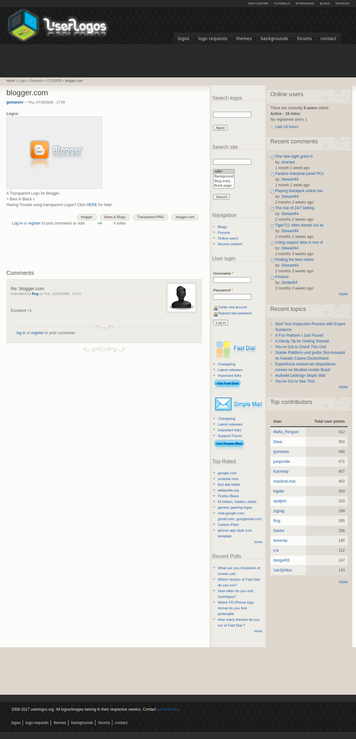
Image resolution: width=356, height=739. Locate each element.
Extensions (305, 3)
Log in (17, 223)
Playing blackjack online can (299, 191)
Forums (304, 38)
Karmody (281, 471)
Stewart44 (289, 179)
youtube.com (228, 479)
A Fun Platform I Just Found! (299, 335)
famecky (280, 540)
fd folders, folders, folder (237, 502)
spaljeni (279, 501)
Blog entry (223, 181)
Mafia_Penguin (286, 432)
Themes (244, 38)
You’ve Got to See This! (295, 381)
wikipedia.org (228, 490)
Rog (35, 294)
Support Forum (230, 436)
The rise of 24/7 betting (294, 208)
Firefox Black (228, 496)
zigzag (278, 511)
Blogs (325, 3)
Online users (228, 238)
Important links (229, 375)
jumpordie (281, 461)
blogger (87, 217)
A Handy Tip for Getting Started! (302, 341)
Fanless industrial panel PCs (299, 173)
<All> (223, 171)
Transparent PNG (150, 217)
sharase (288, 162)
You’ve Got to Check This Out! (300, 347)
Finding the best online (294, 259)
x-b (276, 550)
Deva (277, 442)
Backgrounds (275, 38)
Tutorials (282, 3)
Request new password (235, 313)
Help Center (258, 3)
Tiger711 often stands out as (299, 225)
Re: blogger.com (27, 288)
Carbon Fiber (228, 525)
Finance (282, 277)
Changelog (226, 364)
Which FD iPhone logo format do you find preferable (236, 608)
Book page (223, 185)
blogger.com (74, 81)
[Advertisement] (178, 60)
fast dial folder (229, 484)
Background (223, 176)
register (34, 223)
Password (223, 290)
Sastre (278, 530)
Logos (183, 38)
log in (21, 333)
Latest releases (230, 370)
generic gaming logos (235, 507)
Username (223, 273)
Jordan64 (289, 282)
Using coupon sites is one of (299, 242)
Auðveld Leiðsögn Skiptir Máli (300, 375)
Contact (328, 38)
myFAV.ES (342, 3)
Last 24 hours (286, 127)
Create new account (232, 307)
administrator (168, 709)
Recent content (230, 244)
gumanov (14, 102)
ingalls (278, 491)
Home (10, 81)
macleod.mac (284, 481)
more (258, 542)
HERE (92, 205)
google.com (227, 473)
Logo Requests (212, 38)
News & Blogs (114, 217)
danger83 (281, 560)
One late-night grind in (294, 156)
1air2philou (282, 570)
